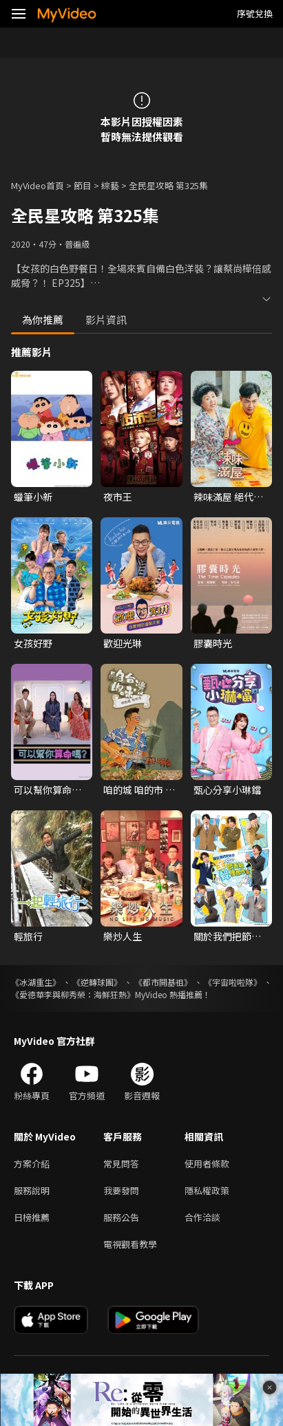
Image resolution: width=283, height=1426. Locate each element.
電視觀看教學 (130, 1244)
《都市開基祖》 (163, 982)
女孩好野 (33, 643)
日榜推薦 (32, 1217)
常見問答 (121, 1163)
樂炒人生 (122, 936)
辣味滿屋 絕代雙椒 (228, 497)
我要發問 (121, 1190)
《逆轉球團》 (97, 982)
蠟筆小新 (33, 497)
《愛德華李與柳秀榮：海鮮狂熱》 (73, 994)
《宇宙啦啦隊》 (233, 982)
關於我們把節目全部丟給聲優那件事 (227, 936)
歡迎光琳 (122, 643)
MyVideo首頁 (37, 185)
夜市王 (117, 497)
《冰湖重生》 (36, 982)
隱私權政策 (207, 1190)
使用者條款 (207, 1163)
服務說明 (32, 1190)
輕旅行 (28, 936)
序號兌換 (255, 13)
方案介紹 (32, 1163)
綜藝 (110, 185)
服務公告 (121, 1217)
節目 (83, 185)
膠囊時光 (212, 643)
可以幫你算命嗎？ (43, 790)
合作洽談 (202, 1217)
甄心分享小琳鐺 (227, 790)
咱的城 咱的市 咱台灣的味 (139, 790)
